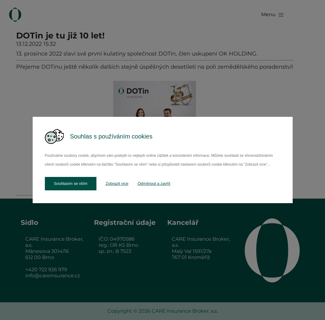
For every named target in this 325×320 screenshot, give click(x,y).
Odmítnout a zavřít (154, 183)
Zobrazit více (117, 183)
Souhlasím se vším (71, 183)
